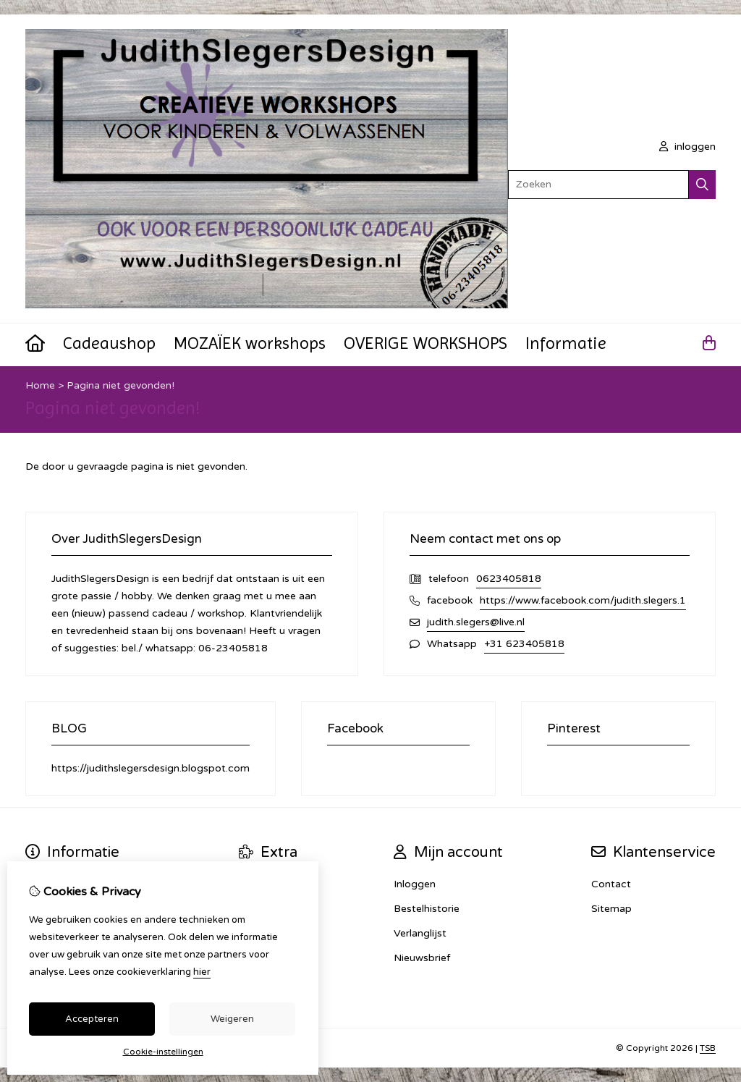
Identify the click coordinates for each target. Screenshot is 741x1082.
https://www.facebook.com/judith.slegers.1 (583, 600)
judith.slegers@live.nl (476, 622)
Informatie (565, 343)
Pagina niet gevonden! (120, 385)
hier (202, 972)
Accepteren (92, 1019)
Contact (611, 884)
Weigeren (232, 1019)
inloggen (687, 146)
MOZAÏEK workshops (250, 343)
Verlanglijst (420, 933)
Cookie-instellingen (163, 1052)
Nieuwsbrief (422, 958)
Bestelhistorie (427, 909)
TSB (708, 1048)
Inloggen (415, 884)
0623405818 (508, 578)
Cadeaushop (109, 343)
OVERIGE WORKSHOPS (425, 343)
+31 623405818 (524, 644)
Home (40, 385)
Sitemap (611, 909)
